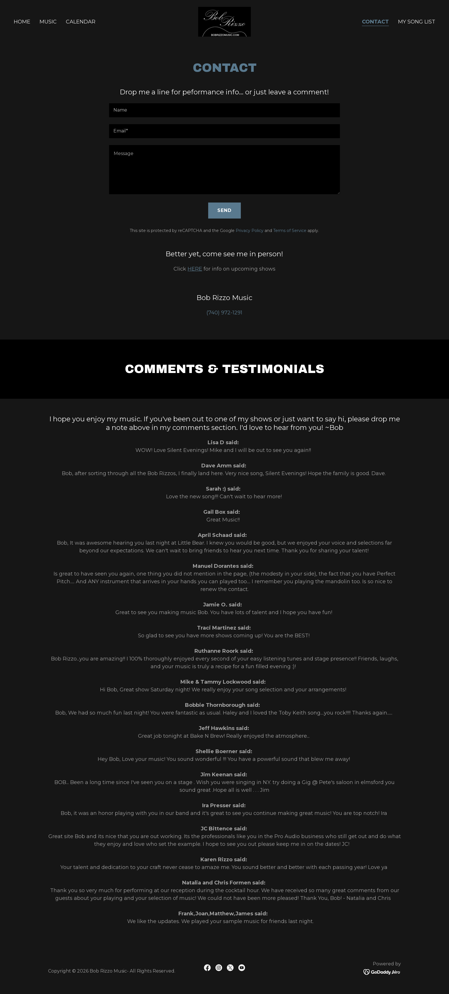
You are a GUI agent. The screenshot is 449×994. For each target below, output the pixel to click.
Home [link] (22, 22)
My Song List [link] (416, 22)
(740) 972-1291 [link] (224, 312)
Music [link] (48, 22)
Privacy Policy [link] (249, 230)
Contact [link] (375, 22)
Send (224, 210)
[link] (224, 21)
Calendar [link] (80, 22)
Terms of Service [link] (289, 230)
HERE (195, 269)
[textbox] (224, 110)
